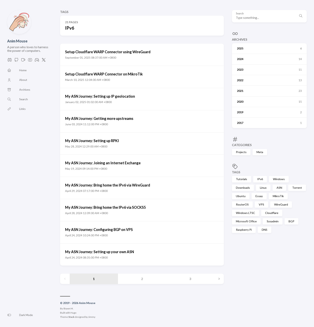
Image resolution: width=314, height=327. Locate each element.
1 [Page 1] (94, 279)
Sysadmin (273, 221)
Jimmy (91, 316)
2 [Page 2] (142, 279)
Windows (279, 179)
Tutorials (241, 179)
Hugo (73, 312)
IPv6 (260, 179)
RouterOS (242, 204)
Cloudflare (271, 213)
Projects (241, 152)
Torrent (297, 187)
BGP (291, 221)
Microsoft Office (246, 221)
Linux (263, 187)
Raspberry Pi (244, 229)
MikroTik (278, 196)
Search (240, 13)
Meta (260, 152)
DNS (264, 229)
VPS (261, 204)
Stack (71, 316)
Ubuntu (241, 196)
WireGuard (281, 204)
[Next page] (219, 279)
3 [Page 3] (190, 279)
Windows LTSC (245, 213)
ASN (279, 187)
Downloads (243, 187)
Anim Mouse (17, 41)
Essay (259, 196)
